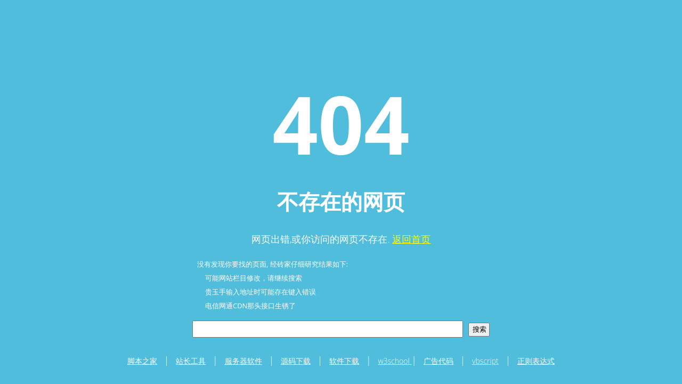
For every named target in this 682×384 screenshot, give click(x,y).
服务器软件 (243, 361)
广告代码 (438, 361)
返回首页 (411, 239)
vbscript (485, 361)
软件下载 (344, 361)
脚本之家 (142, 361)
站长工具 (191, 361)
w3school (395, 361)
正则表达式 (536, 361)
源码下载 (296, 361)
